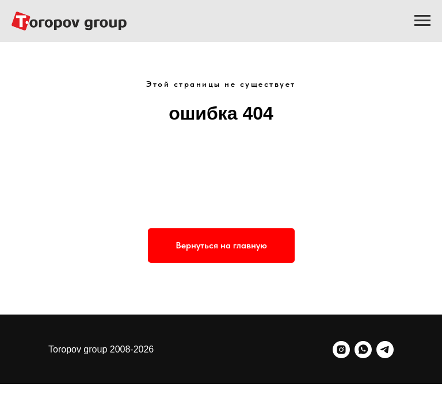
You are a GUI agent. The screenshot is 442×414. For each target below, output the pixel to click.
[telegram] (385, 349)
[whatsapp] (363, 349)
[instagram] (341, 349)
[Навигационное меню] (422, 20)
